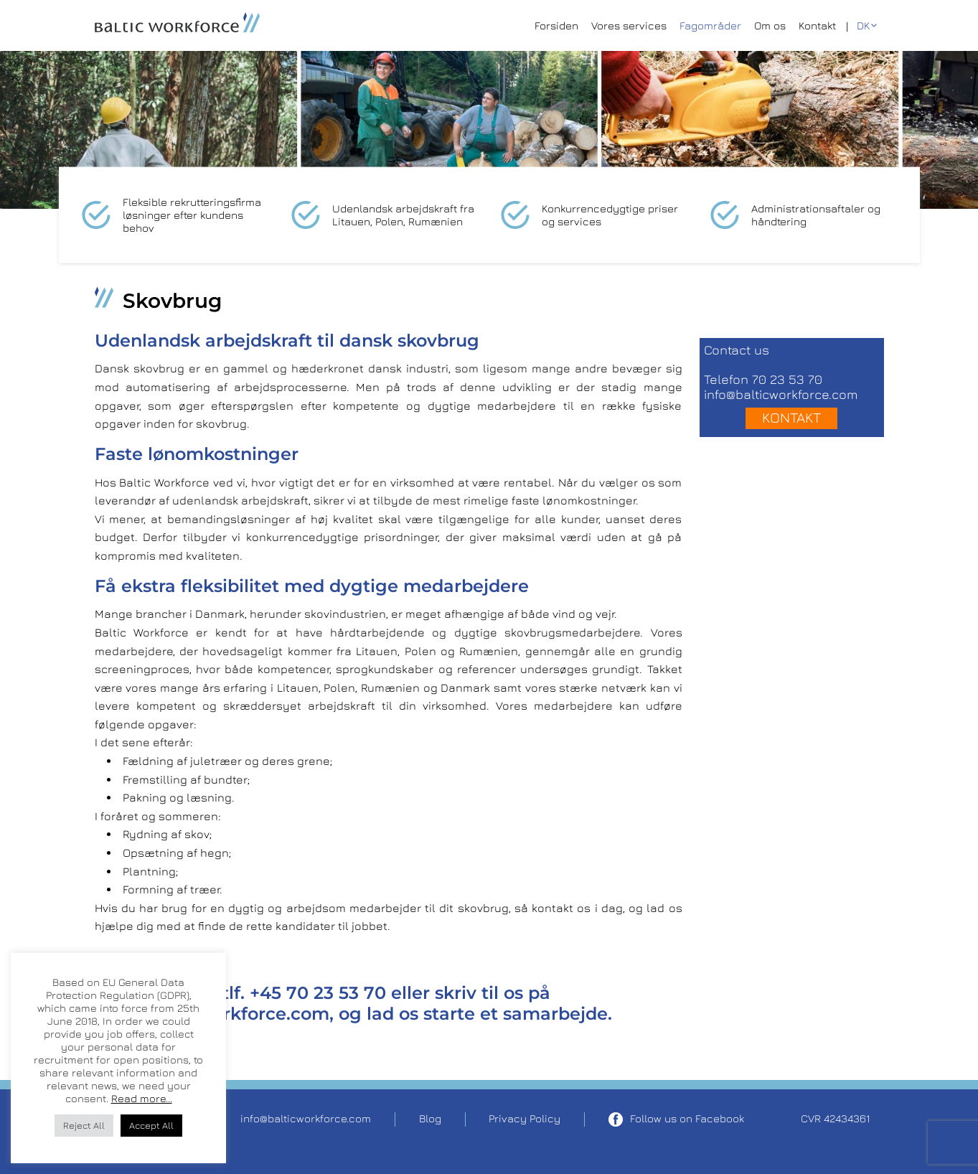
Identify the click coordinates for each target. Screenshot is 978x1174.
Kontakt (817, 25)
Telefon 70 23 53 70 (763, 379)
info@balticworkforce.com (780, 394)
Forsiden (556, 25)
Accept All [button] (151, 1125)
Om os (770, 25)
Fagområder (710, 25)
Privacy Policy (524, 1118)
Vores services (629, 25)
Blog (430, 1118)
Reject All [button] (84, 1125)
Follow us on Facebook (676, 1119)
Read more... (141, 1098)
